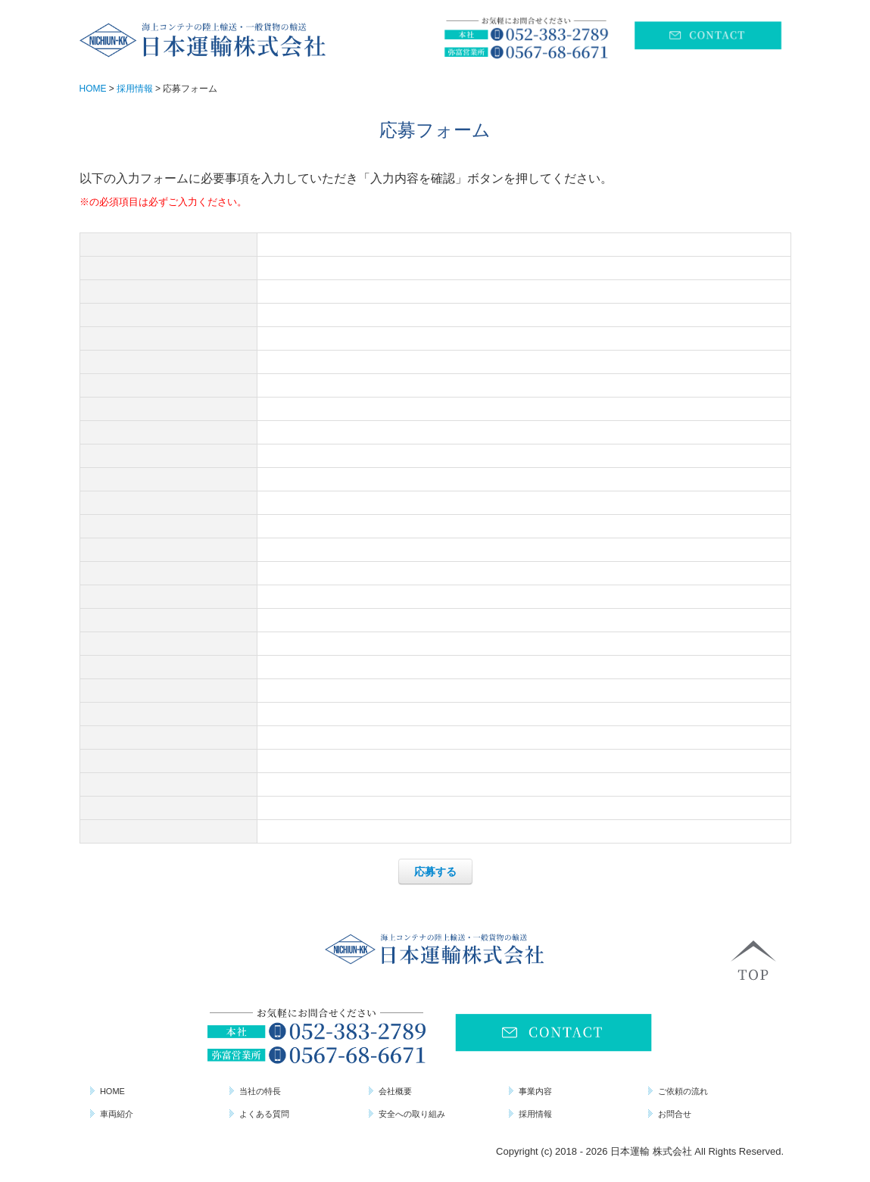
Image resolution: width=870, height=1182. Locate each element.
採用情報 (535, 1113)
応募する (435, 871)
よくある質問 (264, 1113)
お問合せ (674, 1113)
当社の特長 (260, 1091)
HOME (112, 1091)
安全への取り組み (412, 1113)
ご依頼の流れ (683, 1091)
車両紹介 (116, 1113)
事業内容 (535, 1091)
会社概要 (395, 1091)
